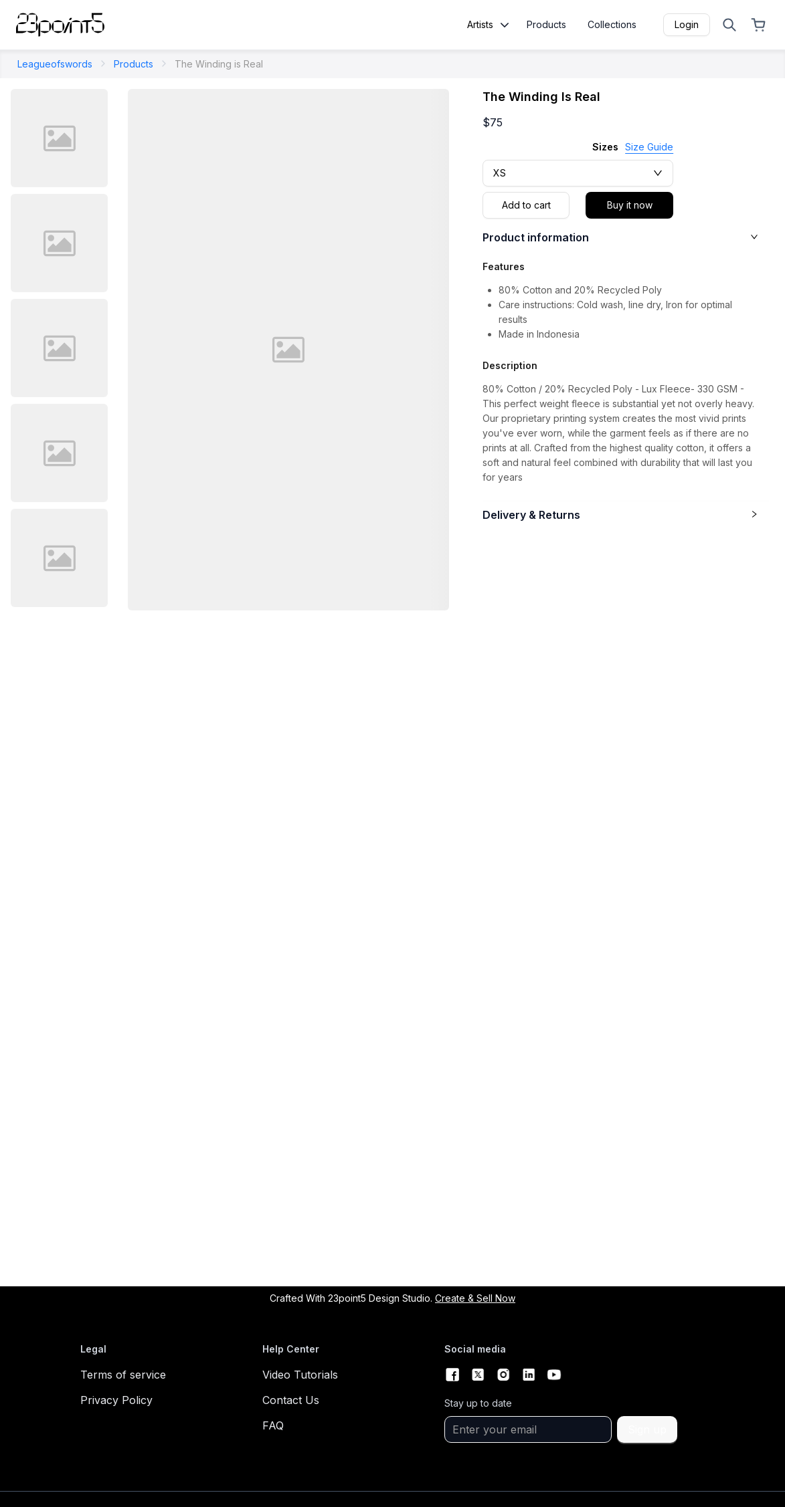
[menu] (579, 29)
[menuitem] (546, 29)
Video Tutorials (300, 1374)
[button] (626, 242)
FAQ (273, 1425)
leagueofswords (54, 64)
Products (133, 64)
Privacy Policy (116, 1400)
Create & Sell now (475, 1298)
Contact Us (290, 1400)
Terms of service (123, 1374)
